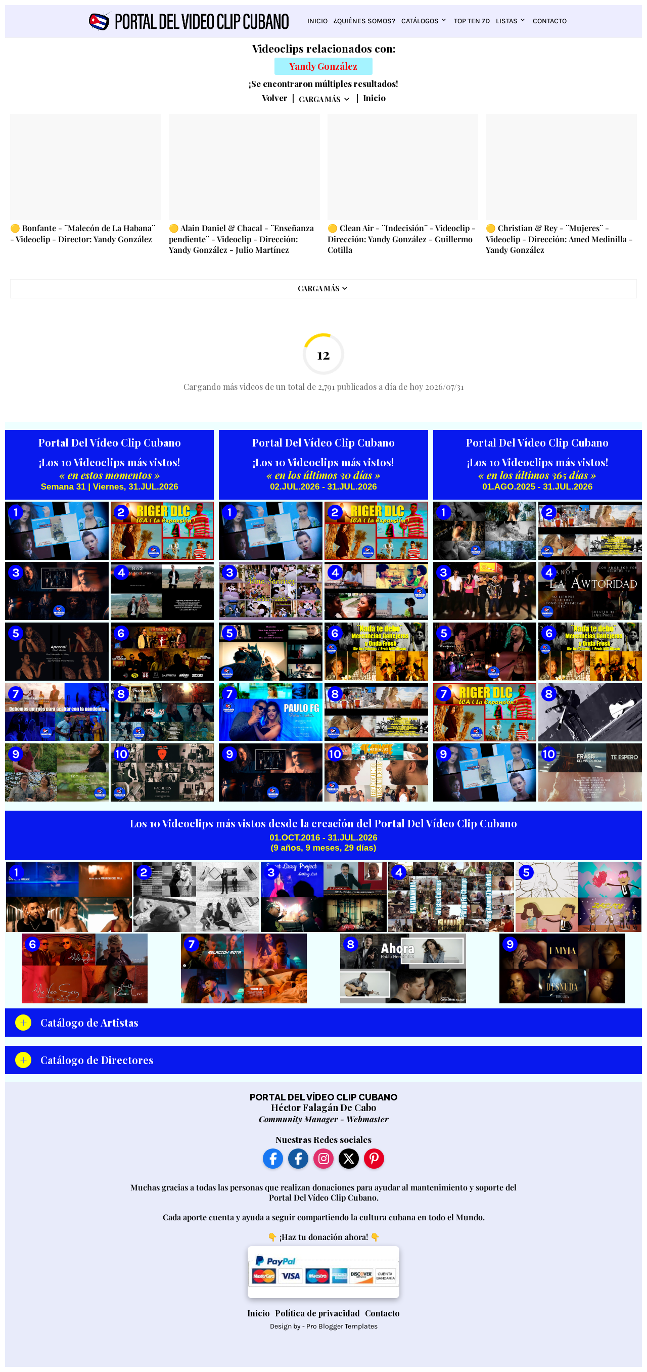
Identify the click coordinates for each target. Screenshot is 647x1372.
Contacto (550, 21)
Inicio (317, 21)
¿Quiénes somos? (364, 21)
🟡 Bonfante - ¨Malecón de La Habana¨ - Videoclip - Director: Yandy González (82, 233)
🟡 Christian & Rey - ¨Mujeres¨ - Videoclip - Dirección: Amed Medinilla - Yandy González (559, 239)
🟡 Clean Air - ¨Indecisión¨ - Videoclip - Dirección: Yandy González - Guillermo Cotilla (402, 239)
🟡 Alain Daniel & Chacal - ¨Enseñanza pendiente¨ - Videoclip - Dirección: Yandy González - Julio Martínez (241, 239)
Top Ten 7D (472, 21)
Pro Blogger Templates (342, 1326)
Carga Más (320, 99)
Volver (275, 98)
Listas (507, 21)
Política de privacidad (317, 1313)
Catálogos (420, 21)
